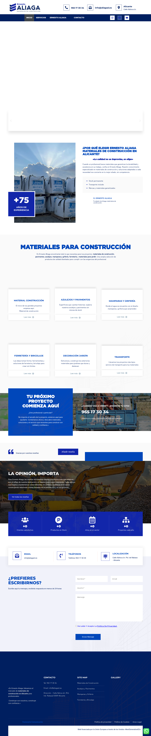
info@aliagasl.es (103, 8)
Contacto (79, 18)
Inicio (29, 18)
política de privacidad (107, 626)
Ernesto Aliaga (58, 18)
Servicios (41, 18)
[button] (10, 120)
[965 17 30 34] (66, 7)
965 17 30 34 (77, 8)
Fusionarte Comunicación (33, 722)
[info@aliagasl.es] (90, 7)
